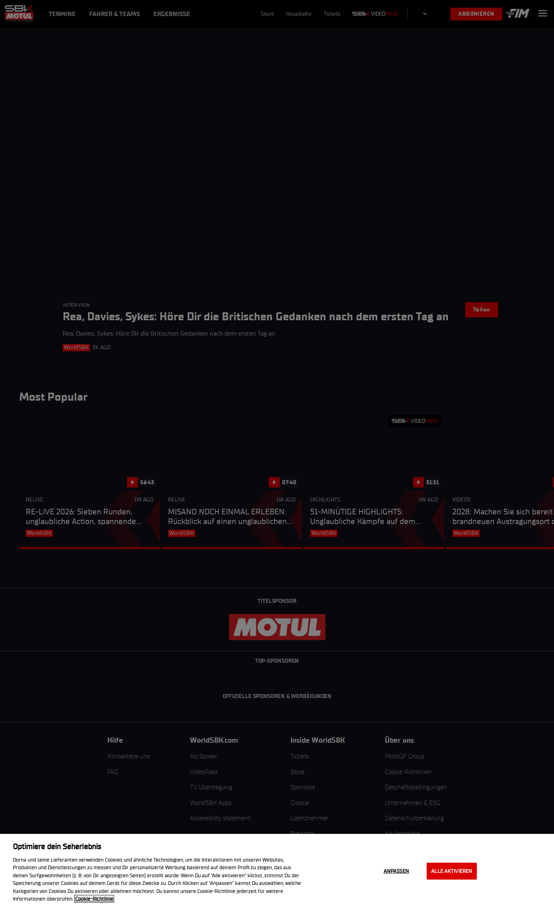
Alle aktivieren (451, 871)
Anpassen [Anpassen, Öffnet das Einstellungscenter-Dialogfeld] (396, 871)
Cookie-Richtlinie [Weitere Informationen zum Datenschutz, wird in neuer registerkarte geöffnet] (94, 899)
